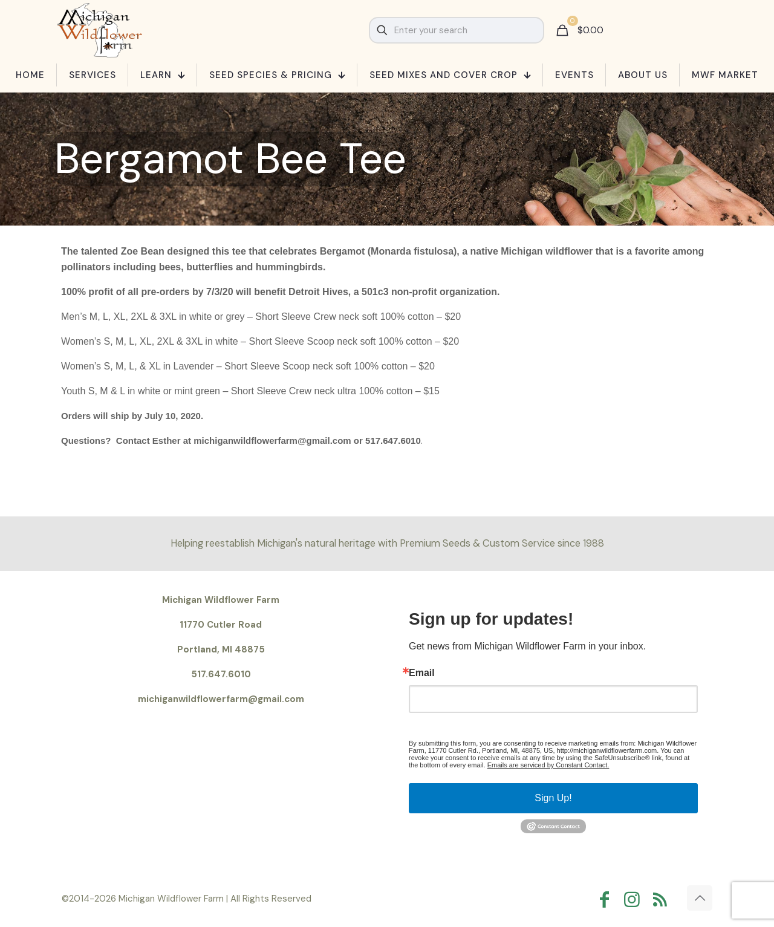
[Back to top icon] (699, 898)
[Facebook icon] (607, 899)
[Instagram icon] (635, 899)
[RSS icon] (663, 899)
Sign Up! (553, 798)
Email (422, 673)
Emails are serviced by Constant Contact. (548, 765)
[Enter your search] (456, 30)
